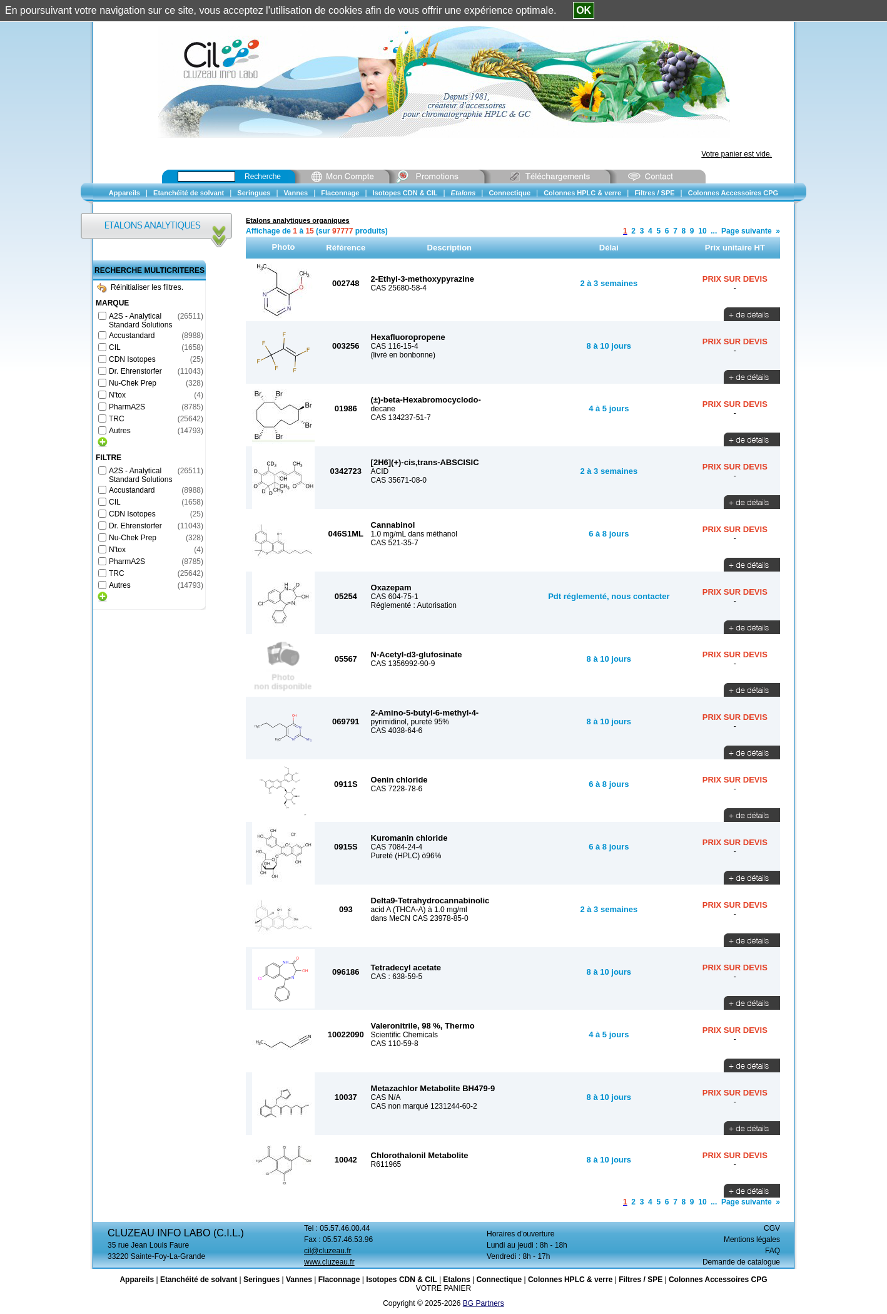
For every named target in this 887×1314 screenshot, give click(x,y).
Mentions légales (752, 1239)
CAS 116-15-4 (394, 346)
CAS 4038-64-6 (397, 730)
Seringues (261, 1279)
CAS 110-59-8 (394, 1043)
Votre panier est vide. (736, 154)
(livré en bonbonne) (403, 355)
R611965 (386, 1164)
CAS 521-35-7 (394, 542)
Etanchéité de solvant (198, 1279)
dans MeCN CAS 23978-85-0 (420, 918)
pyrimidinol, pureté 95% (410, 721)
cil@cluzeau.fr (328, 1250)
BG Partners (483, 1303)
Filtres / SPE (640, 1279)
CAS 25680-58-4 (399, 288)
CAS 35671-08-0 (399, 480)
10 (702, 231)
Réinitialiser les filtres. (140, 287)
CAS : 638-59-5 (397, 976)
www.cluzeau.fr (329, 1262)
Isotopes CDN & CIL (401, 1279)
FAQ (772, 1250)
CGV (772, 1228)
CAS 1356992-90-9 (403, 663)
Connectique (499, 1279)
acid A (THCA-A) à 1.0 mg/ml (419, 909)
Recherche (263, 176)
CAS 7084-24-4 (397, 847)
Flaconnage (339, 1279)
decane (383, 408)
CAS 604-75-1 (394, 596)
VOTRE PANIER (443, 1288)
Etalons (456, 1279)
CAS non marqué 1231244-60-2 (424, 1106)
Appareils (136, 1279)
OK (583, 10)
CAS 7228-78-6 (397, 788)
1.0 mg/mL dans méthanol (414, 534)
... (714, 231)
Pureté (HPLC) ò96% (406, 855)
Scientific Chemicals (404, 1034)
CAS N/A (386, 1097)
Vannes (299, 1279)
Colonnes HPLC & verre (570, 1279)
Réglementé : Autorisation (414, 605)
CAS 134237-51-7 (401, 417)
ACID (380, 471)
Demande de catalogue (741, 1262)
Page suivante (746, 231)
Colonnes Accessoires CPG (718, 1279)
